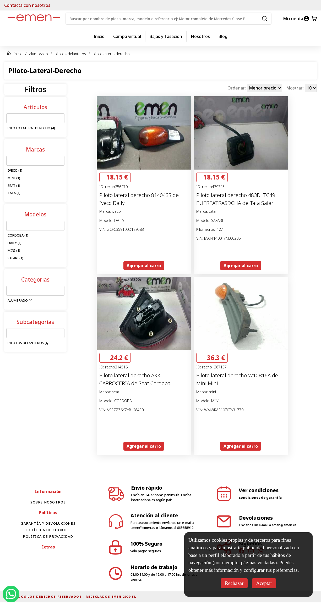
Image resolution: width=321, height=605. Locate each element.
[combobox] (9, 118)
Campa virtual (127, 36)
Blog (223, 36)
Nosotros (200, 36)
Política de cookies (48, 530)
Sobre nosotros (48, 502)
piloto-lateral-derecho (111, 53)
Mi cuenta (293, 18)
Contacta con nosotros (27, 5)
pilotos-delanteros (70, 53)
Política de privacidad (48, 536)
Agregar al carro (144, 265)
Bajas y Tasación (166, 36)
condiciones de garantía (260, 497)
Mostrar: (295, 88)
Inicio (99, 36)
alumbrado (38, 53)
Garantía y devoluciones (48, 523)
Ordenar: (237, 88)
